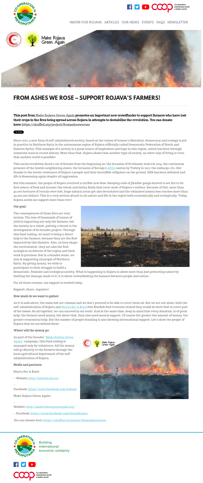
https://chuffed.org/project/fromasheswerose (56, 124)
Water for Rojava (86, 22)
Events (148, 22)
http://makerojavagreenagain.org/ (50, 407)
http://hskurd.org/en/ (44, 378)
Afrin (111, 168)
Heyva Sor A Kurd (74, 307)
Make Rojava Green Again (55, 115)
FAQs (160, 22)
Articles (111, 22)
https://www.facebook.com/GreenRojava (59, 413)
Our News (130, 22)
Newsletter (177, 22)
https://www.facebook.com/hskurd (52, 389)
